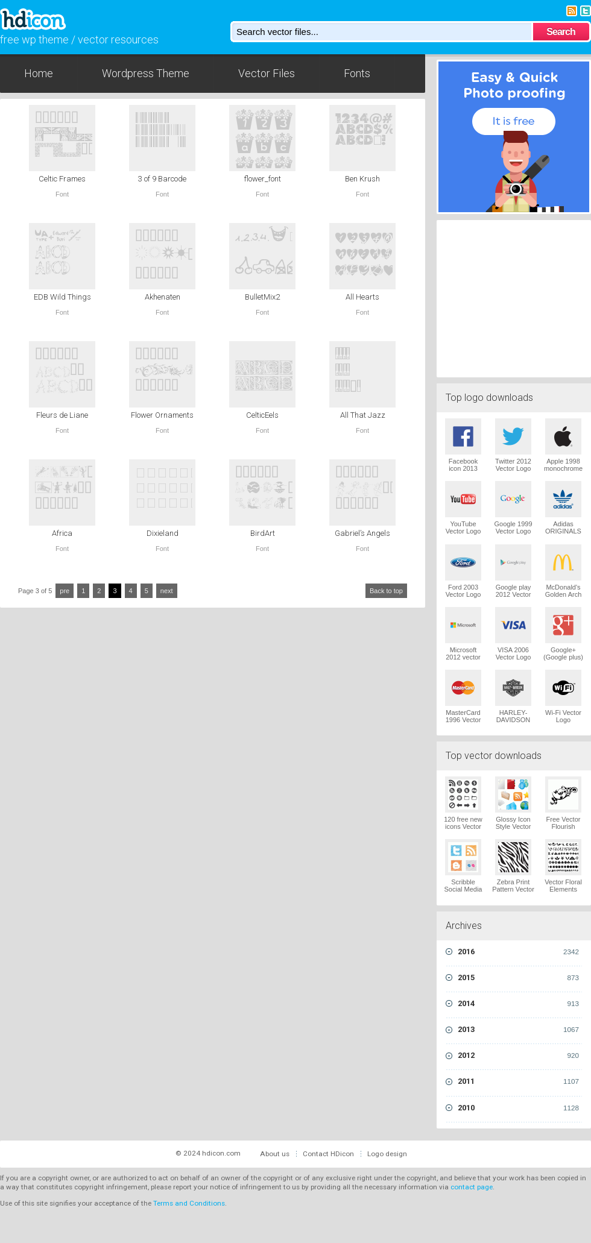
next (166, 590)
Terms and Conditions (189, 1203)
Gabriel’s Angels (362, 533)
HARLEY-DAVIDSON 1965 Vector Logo (513, 723)
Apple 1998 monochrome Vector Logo (563, 468)
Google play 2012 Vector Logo (513, 594)
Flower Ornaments (162, 415)
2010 (518, 1108)
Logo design (387, 1154)
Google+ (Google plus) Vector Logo (563, 657)
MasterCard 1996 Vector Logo (463, 720)
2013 (518, 1029)
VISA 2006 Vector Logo (513, 653)
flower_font (262, 178)
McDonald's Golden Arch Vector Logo (563, 594)
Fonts (357, 73)
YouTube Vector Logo (463, 527)
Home (38, 73)
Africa (62, 533)
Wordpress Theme (145, 73)
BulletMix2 (262, 296)
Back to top (386, 590)
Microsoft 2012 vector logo (463, 657)
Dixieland (163, 533)
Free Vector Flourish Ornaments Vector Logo (563, 830)
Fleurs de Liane (62, 415)
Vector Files (266, 73)
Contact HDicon (328, 1154)
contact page (471, 1187)
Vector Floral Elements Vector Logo (563, 889)
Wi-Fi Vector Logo (563, 716)
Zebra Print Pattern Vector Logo (513, 889)
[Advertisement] (513, 297)
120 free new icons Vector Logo (463, 826)
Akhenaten (162, 296)
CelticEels (262, 415)
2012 (518, 1055)
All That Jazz (362, 415)
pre (64, 590)
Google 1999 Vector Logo (514, 527)
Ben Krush (362, 178)
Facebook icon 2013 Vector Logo (463, 468)
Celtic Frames (62, 178)
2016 (518, 951)
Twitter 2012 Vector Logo (513, 465)
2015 (518, 977)
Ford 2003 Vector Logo (463, 591)
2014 (518, 1003)
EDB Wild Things (62, 296)
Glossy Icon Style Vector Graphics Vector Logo (513, 830)
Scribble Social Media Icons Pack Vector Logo (463, 892)
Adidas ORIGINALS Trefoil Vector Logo (563, 534)
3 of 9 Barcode (162, 178)
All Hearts (362, 296)
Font (62, 194)
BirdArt (262, 533)
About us (274, 1154)
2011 (518, 1081)
